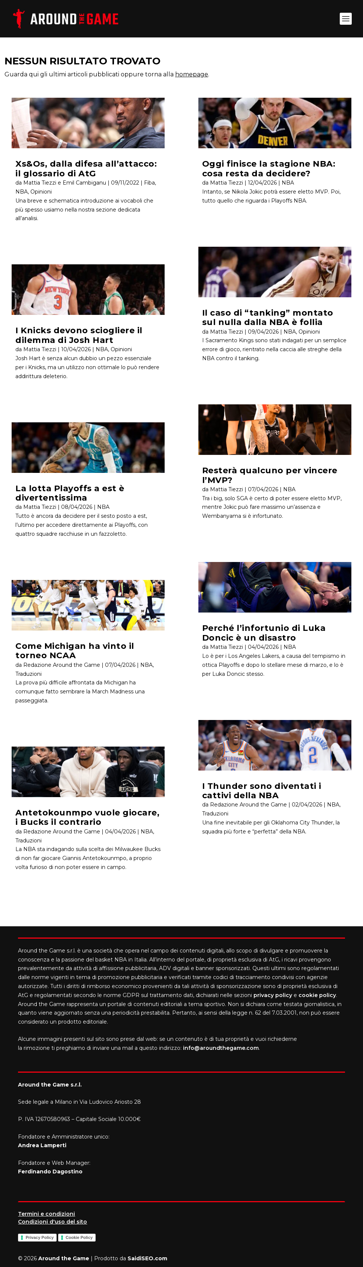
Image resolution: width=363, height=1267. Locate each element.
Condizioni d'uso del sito (52, 1221)
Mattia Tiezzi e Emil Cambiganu (64, 182)
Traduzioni (28, 674)
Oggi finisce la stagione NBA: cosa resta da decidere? (269, 168)
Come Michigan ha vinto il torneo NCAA (74, 650)
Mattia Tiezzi (39, 349)
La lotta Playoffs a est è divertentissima (69, 493)
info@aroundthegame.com (221, 1048)
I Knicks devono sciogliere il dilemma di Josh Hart (78, 335)
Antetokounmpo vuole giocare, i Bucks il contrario (87, 817)
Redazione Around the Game (61, 665)
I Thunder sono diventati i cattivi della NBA (261, 790)
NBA (21, 191)
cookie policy (317, 995)
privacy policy (273, 995)
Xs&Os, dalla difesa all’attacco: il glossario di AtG (86, 168)
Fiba (149, 182)
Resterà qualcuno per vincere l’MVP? (270, 475)
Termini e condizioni (46, 1213)
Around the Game (63, 1258)
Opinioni (41, 191)
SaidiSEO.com (147, 1258)
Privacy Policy (40, 1237)
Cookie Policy (79, 1237)
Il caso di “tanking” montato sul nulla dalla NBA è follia (267, 317)
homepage (191, 74)
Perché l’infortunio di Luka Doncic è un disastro (264, 632)
